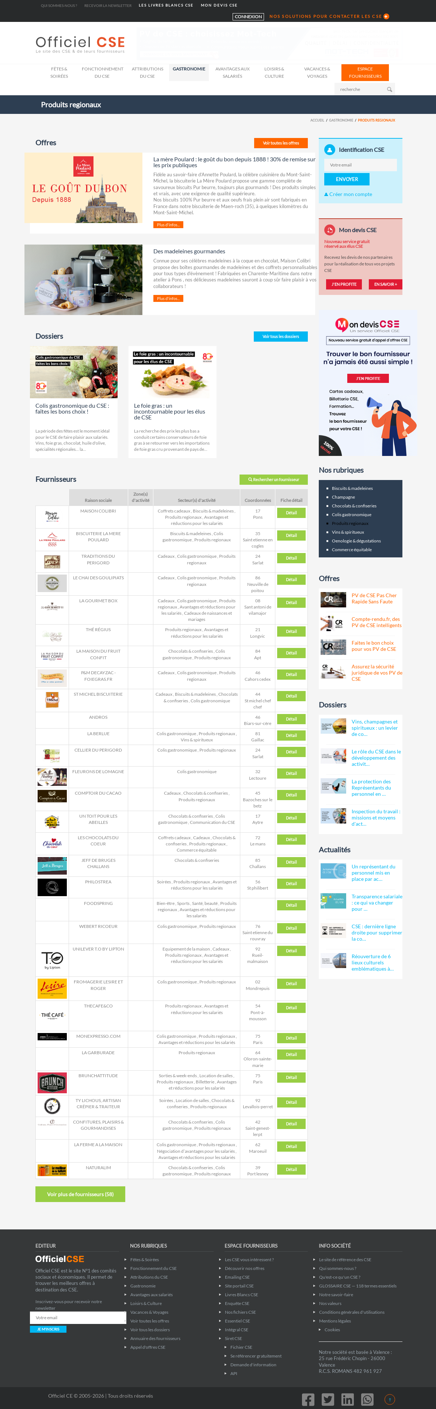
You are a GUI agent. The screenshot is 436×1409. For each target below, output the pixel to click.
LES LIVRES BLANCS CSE (166, 5)
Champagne (343, 497)
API (233, 1373)
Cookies (332, 1329)
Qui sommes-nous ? (59, 5)
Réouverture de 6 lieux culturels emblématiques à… (373, 962)
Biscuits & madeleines (213, 511)
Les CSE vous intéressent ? (249, 1259)
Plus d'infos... (168, 224)
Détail (291, 512)
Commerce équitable (197, 850)
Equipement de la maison (186, 949)
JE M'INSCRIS (48, 1329)
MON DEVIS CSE (219, 5)
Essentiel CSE (237, 1321)
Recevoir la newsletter (107, 5)
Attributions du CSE (147, 72)
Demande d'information (253, 1364)
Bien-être (166, 903)
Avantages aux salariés (232, 72)
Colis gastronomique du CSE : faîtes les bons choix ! (72, 408)
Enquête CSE (237, 1303)
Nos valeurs (330, 1303)
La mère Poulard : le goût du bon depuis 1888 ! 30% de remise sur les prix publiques (234, 162)
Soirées (164, 881)
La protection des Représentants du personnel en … (371, 787)
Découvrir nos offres (244, 1268)
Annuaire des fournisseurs (155, 1338)
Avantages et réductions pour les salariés (196, 1042)
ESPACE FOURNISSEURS (365, 72)
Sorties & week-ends (178, 1075)
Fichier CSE (241, 1347)
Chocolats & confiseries (190, 651)
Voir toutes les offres (281, 143)
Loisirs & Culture (274, 72)
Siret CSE (233, 1338)
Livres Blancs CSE (241, 1294)
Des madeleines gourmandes (189, 250)
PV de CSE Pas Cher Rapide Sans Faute (374, 598)
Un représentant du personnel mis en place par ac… (373, 872)
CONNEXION (248, 16)
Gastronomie (189, 69)
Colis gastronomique (197, 556)
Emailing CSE (237, 1277)
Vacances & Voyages (317, 72)
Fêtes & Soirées (59, 72)
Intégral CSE (236, 1329)
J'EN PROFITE (344, 284)
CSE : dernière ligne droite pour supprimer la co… (377, 932)
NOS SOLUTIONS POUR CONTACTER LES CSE (325, 16)
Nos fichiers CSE (240, 1312)
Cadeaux (166, 556)
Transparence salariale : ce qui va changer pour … (377, 902)
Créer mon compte (348, 194)
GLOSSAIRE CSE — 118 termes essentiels (358, 1286)
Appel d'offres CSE (147, 1347)
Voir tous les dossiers (281, 336)
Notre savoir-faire (336, 1294)
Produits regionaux (183, 517)
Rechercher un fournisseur (273, 479)
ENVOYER (347, 179)
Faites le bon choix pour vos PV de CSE (374, 646)
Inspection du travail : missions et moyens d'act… (376, 817)
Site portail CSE (239, 1286)
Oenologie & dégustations (356, 541)
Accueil (317, 120)
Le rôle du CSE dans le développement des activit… (376, 757)
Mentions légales (335, 1321)
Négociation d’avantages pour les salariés (196, 1151)
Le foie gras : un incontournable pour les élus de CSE (169, 411)
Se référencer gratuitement (256, 1356)
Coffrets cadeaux (174, 511)
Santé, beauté (205, 903)
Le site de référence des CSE (345, 1259)
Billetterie (205, 1081)
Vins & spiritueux (197, 739)
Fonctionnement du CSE (102, 72)
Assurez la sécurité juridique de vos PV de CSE (377, 672)
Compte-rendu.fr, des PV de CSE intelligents (377, 622)
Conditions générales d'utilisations (352, 1312)
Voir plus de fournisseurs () (80, 1194)
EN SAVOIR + (385, 284)
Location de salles (216, 1075)
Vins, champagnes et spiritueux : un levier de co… (375, 727)
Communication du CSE (212, 822)
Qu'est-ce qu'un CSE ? (339, 1277)
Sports (183, 903)
